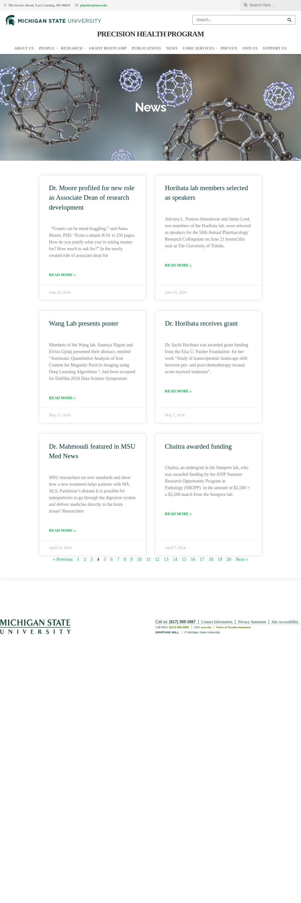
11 (148, 559)
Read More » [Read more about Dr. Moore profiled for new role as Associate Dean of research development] (62, 275)
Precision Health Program (150, 34)
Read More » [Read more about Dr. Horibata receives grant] (178, 391)
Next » (241, 559)
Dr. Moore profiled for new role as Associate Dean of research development (91, 197)
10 (139, 559)
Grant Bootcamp (108, 48)
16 (193, 559)
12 (157, 559)
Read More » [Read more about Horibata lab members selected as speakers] (178, 265)
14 (175, 559)
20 (228, 559)
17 (201, 559)
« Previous (63, 559)
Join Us (250, 48)
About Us (24, 48)
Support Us (275, 48)
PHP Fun (229, 48)
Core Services (199, 48)
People (46, 48)
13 (166, 559)
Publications (146, 48)
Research (72, 48)
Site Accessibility (285, 622)
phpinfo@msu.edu (93, 5)
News (172, 48)
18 (210, 559)
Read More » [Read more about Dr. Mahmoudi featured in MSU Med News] (62, 530)
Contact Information (216, 622)
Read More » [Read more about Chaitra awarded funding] (178, 514)
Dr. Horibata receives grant (201, 323)
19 (219, 559)
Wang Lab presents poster (83, 323)
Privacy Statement (252, 622)
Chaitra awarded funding (198, 446)
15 (184, 559)
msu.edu (206, 627)
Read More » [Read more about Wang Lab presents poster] (62, 398)
